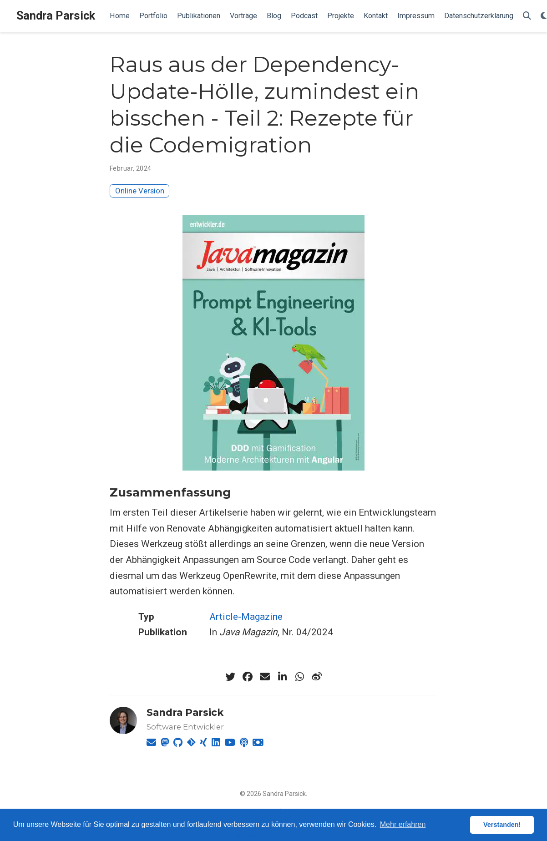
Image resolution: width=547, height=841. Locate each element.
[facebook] (247, 677)
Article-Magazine (246, 616)
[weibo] (317, 677)
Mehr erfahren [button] (403, 824)
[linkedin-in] (282, 677)
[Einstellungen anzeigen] (544, 16)
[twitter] (230, 677)
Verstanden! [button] (502, 824)
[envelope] (265, 677)
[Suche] (527, 16)
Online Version (139, 190)
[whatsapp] (299, 677)
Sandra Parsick (55, 15)
